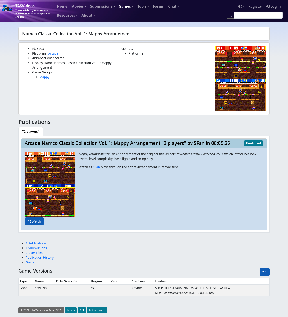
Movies (77, 6)
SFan (96, 167)
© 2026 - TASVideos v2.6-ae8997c (41, 310)
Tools (141, 6)
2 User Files (34, 253)
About (86, 15)
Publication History (40, 257)
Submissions (101, 6)
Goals (30, 262)
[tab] (30, 131)
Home (62, 6)
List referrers (97, 310)
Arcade (53, 53)
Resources (66, 15)
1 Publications (36, 243)
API (82, 310)
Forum (158, 6)
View (265, 271)
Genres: (127, 48)
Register (255, 6)
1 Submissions (36, 248)
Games (125, 6)
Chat (172, 6)
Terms (71, 310)
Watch (34, 221)
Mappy (44, 77)
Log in (273, 6)
